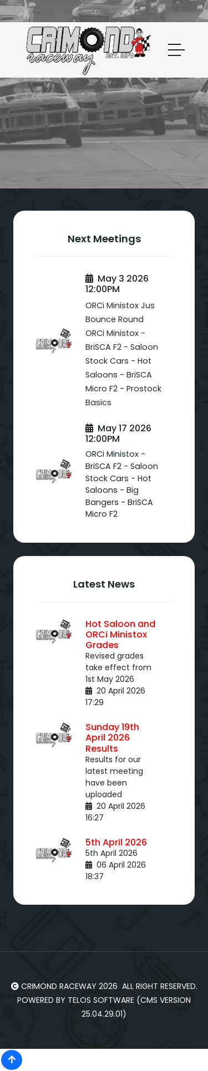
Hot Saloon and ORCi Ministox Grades (120, 634)
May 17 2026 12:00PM (118, 433)
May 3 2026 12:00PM (117, 283)
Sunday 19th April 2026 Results (112, 737)
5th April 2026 (116, 842)
